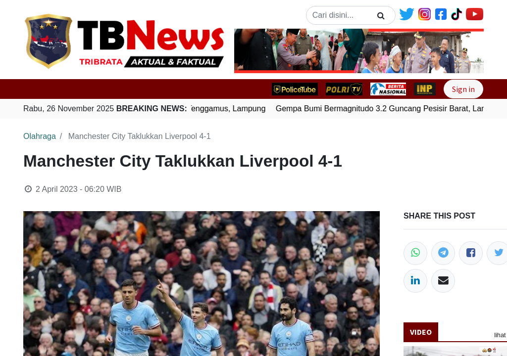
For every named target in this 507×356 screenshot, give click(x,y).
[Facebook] (471, 253)
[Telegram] (443, 253)
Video (421, 332)
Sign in (463, 89)
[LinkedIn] (415, 281)
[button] (253, 51)
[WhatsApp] (415, 253)
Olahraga (39, 136)
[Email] (443, 281)
